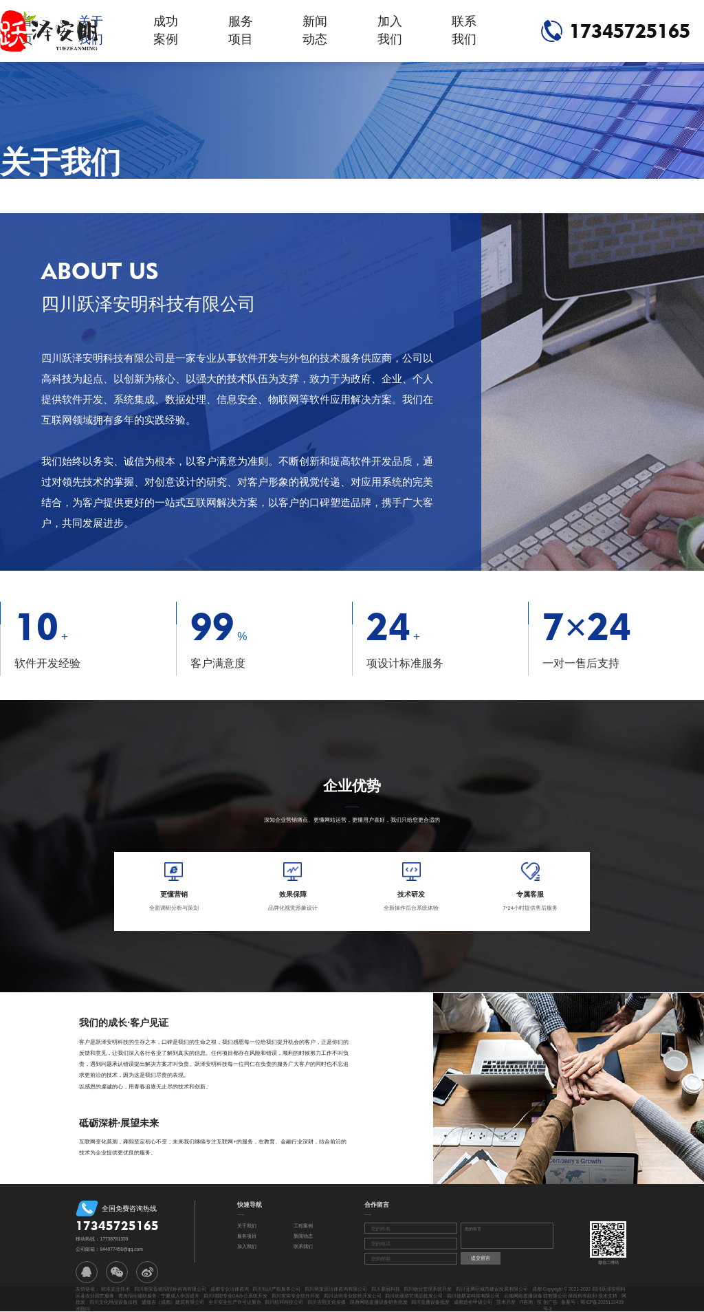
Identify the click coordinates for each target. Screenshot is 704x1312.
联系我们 (464, 30)
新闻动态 (314, 30)
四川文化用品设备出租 (113, 1302)
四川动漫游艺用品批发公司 (414, 1295)
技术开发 (506, 1302)
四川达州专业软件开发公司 (353, 1295)
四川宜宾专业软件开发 (296, 1295)
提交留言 (480, 1258)
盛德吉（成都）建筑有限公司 (173, 1302)
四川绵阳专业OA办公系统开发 (236, 1295)
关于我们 (246, 1225)
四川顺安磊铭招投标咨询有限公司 (170, 1289)
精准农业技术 (115, 1289)
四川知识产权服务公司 (276, 1289)
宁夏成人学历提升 (180, 1295)
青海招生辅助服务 (137, 1295)
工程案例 (303, 1225)
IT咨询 (526, 1302)
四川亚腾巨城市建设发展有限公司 (492, 1289)
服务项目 (240, 30)
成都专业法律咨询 (229, 1289)
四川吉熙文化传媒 (326, 1302)
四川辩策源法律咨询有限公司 (336, 1289)
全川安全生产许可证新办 (234, 1302)
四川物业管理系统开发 (428, 1289)
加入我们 (389, 30)
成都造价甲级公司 (473, 1302)
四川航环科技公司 (284, 1302)
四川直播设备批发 (430, 1302)
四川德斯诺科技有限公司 (473, 1295)
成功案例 (165, 30)
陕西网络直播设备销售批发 (379, 1302)
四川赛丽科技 (385, 1289)
